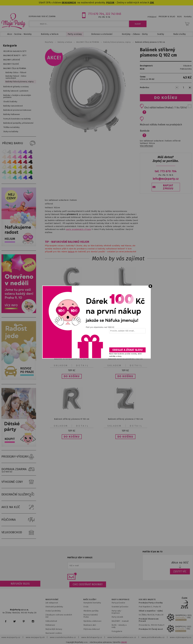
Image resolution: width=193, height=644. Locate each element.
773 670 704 (96, 14)
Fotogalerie (117, 631)
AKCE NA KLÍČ (18, 507)
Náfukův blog (20, 583)
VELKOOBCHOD (18, 532)
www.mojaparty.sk (35, 637)
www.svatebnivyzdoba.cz (63, 637)
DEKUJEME (67, 2)
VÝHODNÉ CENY (18, 482)
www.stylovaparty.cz (180, 637)
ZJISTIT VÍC (180, 571)
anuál (126, 621)
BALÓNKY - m (118, 621)
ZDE (152, 2)
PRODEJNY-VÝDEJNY (18, 456)
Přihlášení (152, 17)
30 (74, 2)
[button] (72, 376)
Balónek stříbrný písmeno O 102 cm (71, 358)
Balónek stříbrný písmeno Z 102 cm (125, 419)
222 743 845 (113, 14)
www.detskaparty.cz (91, 637)
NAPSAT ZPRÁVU (168, 187)
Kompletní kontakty (92, 603)
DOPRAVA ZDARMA (18, 469)
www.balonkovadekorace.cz (121, 637)
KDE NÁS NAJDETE (147, 599)
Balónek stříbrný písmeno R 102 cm (71, 419)
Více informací (146, 146)
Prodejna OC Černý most (151, 629)
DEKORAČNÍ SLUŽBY (18, 494)
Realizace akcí (89, 625)
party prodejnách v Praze (78, 229)
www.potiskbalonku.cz (153, 637)
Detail (82, 365)
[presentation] (127, 341)
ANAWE (124, 642)
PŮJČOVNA (18, 519)
